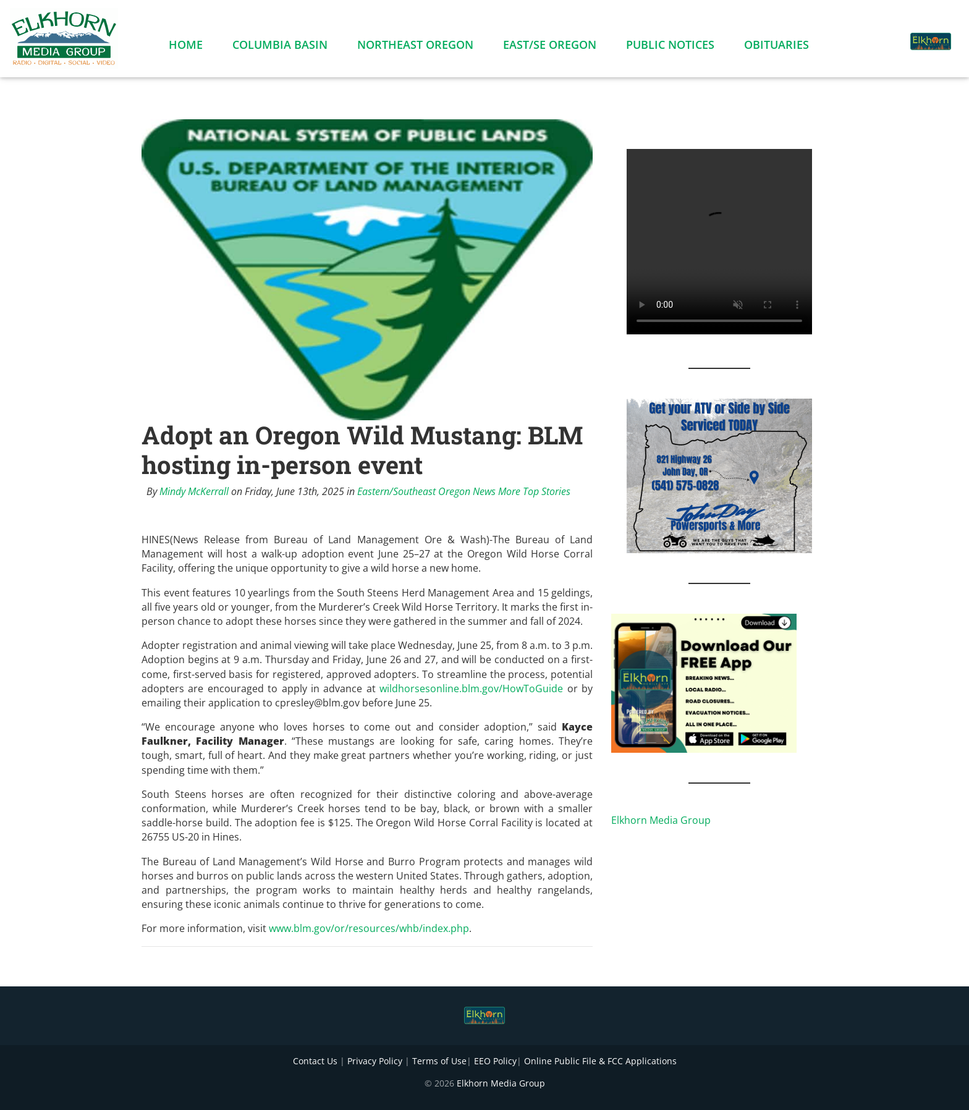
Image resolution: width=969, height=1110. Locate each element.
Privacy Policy (374, 1061)
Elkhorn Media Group (661, 820)
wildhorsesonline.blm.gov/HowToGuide (471, 688)
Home (186, 47)
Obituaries (776, 47)
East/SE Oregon (549, 47)
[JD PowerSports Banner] (719, 474)
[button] (885, 35)
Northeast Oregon (415, 47)
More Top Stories (534, 491)
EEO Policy (495, 1061)
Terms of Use (439, 1061)
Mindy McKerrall (194, 491)
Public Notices (670, 47)
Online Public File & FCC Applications (600, 1061)
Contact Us (315, 1061)
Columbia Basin (280, 47)
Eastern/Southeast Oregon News (426, 491)
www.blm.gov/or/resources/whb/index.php (369, 928)
